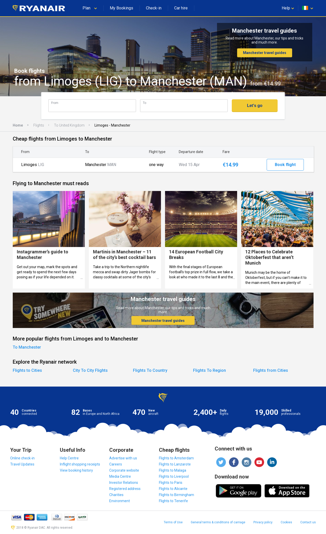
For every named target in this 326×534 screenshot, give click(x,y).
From (54, 102)
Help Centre (69, 458)
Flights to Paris (170, 483)
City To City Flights (90, 370)
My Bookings (121, 8)
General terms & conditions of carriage (218, 522)
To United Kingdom (69, 125)
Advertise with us (123, 458)
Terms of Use (173, 522)
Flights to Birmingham (176, 495)
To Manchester (27, 347)
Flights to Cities (27, 370)
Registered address (125, 489)
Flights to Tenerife (173, 501)
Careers (115, 464)
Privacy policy (263, 522)
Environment (119, 501)
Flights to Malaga (172, 470)
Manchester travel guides (264, 53)
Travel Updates (22, 464)
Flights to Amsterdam (176, 458)
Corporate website (124, 470)
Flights (38, 125)
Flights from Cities (270, 370)
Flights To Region (209, 370)
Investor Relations (123, 483)
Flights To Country (150, 370)
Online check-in (22, 458)
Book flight (285, 164)
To (144, 102)
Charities (116, 495)
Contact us (308, 522)
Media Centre (120, 476)
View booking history (76, 470)
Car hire (181, 8)
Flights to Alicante (173, 489)
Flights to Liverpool (174, 476)
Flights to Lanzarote (175, 464)
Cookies (286, 522)
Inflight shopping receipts (80, 464)
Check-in (153, 8)
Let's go (255, 105)
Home (18, 125)
